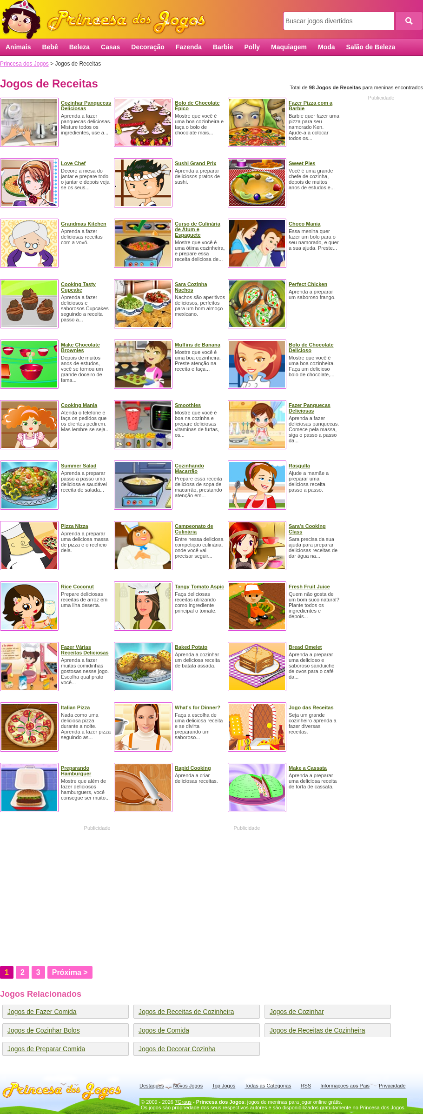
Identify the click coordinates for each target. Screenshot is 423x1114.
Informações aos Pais (345, 1085)
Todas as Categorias (268, 1085)
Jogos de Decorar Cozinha (177, 1049)
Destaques (151, 1085)
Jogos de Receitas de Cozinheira (186, 1011)
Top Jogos (223, 1085)
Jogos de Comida (164, 1030)
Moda (326, 47)
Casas (110, 47)
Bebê (50, 47)
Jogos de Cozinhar (297, 1011)
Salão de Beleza (371, 47)
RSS (306, 1085)
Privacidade (392, 1085)
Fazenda (189, 47)
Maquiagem (289, 47)
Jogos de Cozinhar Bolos (43, 1030)
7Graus (183, 1102)
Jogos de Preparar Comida (46, 1049)
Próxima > (70, 972)
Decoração (148, 47)
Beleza (79, 47)
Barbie (223, 47)
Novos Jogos (188, 1085)
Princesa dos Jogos (107, 20)
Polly (252, 47)
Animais (18, 47)
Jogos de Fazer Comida (42, 1011)
